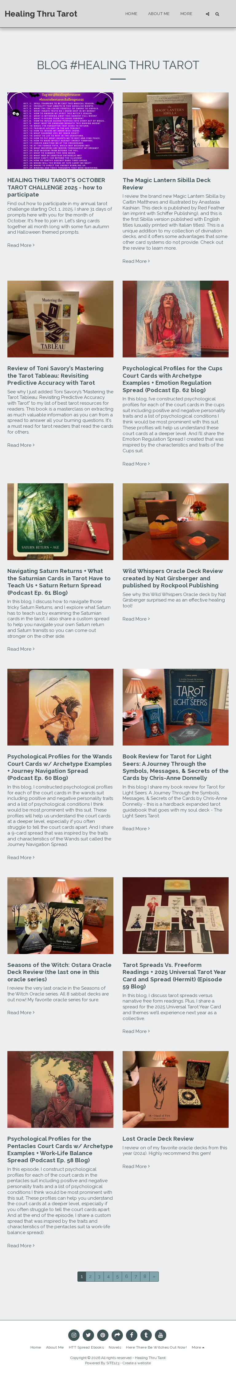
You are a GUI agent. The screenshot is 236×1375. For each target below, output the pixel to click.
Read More (21, 245)
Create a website (137, 1363)
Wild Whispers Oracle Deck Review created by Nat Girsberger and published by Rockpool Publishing (173, 578)
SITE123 (112, 1363)
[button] (207, 14)
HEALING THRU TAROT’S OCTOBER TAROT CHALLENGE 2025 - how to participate (56, 187)
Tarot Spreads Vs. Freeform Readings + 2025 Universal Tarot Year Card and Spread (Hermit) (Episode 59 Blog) (174, 975)
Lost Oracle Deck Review (158, 1138)
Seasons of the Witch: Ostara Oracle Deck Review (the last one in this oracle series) (59, 972)
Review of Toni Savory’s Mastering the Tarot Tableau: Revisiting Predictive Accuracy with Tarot (55, 375)
